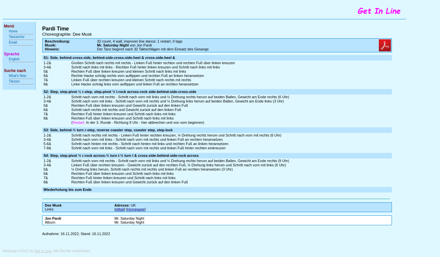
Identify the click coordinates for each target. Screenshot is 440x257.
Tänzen (14, 81)
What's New (18, 76)
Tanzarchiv (17, 37)
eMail (119, 209)
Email (13, 42)
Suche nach (15, 70)
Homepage (136, 209)
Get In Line (42, 251)
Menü (9, 26)
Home (13, 31)
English (14, 59)
